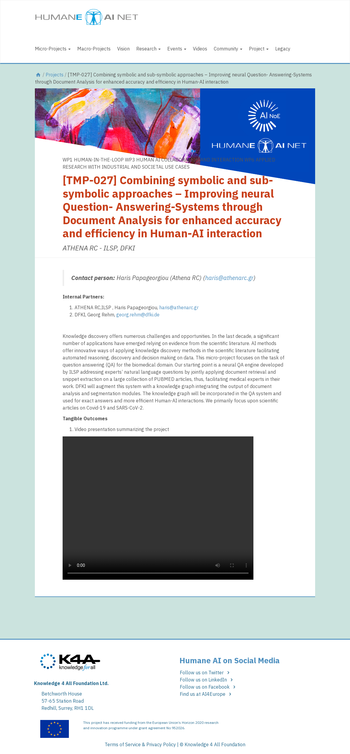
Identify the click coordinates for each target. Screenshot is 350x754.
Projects (55, 75)
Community (228, 49)
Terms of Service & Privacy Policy (140, 744)
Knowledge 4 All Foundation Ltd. (71, 683)
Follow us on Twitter (205, 672)
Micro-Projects (53, 49)
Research (148, 49)
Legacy (282, 49)
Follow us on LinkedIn (207, 680)
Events (176, 49)
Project (259, 49)
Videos (200, 49)
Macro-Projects (94, 49)
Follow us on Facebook (208, 687)
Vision (123, 49)
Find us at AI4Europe (206, 694)
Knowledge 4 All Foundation (215, 744)
